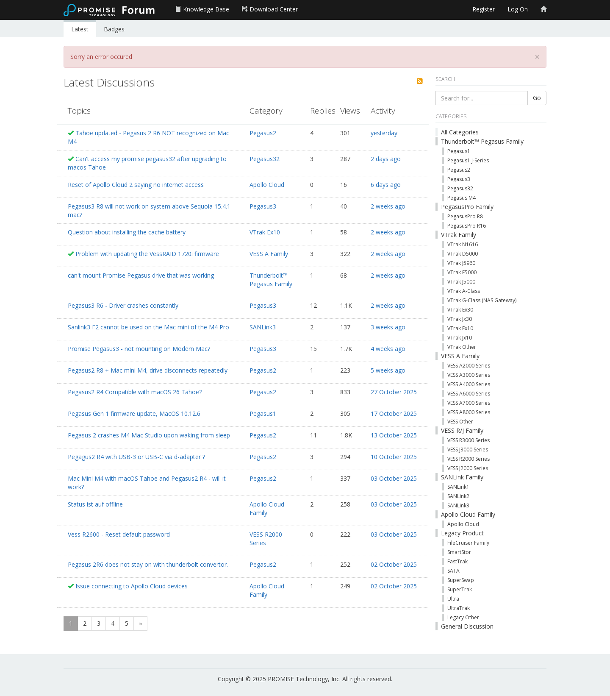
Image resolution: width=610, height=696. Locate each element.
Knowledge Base (202, 9)
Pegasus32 (265, 159)
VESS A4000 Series (468, 384)
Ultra (453, 598)
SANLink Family (462, 477)
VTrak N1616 (462, 244)
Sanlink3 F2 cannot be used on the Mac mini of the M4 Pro (148, 327)
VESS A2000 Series (468, 365)
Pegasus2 (263, 133)
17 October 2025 (394, 413)
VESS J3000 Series (467, 449)
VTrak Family (458, 235)
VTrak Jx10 (459, 337)
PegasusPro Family (467, 207)
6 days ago (386, 185)
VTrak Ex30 (460, 309)
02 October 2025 (394, 564)
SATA (453, 570)
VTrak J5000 (461, 281)
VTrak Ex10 (265, 232)
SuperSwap (460, 580)
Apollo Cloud (267, 185)
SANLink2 (458, 496)
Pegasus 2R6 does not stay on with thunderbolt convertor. (148, 564)
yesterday (384, 133)
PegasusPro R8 (465, 216)
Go (537, 98)
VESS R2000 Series (266, 538)
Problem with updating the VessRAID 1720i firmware (147, 254)
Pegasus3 (263, 206)
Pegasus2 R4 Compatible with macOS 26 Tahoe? (135, 392)
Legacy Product (462, 533)
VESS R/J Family (462, 430)
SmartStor (459, 552)
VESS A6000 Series (468, 393)
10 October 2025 (394, 457)
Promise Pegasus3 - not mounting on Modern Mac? (139, 349)
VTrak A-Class (463, 291)
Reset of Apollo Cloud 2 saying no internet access (136, 185)
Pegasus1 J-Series (468, 160)
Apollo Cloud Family (267, 508)
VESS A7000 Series (468, 402)
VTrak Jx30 (459, 319)
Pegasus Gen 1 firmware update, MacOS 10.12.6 (134, 413)
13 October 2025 (394, 435)
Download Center (270, 9)
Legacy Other (463, 617)
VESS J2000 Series (467, 468)
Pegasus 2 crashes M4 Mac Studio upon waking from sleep (149, 435)
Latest (80, 29)
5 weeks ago (388, 370)
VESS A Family (269, 254)
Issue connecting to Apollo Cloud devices (131, 586)
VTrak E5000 (462, 272)
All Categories (460, 132)
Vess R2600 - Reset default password (119, 534)
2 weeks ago (388, 206)
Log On (517, 9)
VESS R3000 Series (468, 440)
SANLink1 (458, 486)
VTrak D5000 (462, 253)
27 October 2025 (394, 392)
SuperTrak (459, 589)
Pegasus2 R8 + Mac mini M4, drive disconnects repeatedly (147, 370)
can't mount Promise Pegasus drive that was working (141, 275)
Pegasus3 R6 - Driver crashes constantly (123, 305)
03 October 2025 (394, 478)
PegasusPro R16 (466, 225)
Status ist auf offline (95, 504)
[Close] (537, 57)
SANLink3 (263, 327)
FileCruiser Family (468, 542)
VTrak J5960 (461, 263)
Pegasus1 (263, 413)
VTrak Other (461, 347)
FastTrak (457, 561)
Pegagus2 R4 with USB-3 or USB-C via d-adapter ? (136, 457)
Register (483, 9)
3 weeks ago (388, 327)
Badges (114, 29)
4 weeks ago (388, 349)
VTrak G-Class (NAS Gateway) (481, 300)
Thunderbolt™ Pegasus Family (271, 279)
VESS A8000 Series (468, 412)
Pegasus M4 (461, 197)
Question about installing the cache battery (127, 232)
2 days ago (386, 159)
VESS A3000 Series (468, 375)
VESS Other (460, 421)
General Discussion (467, 626)
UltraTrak (458, 608)
